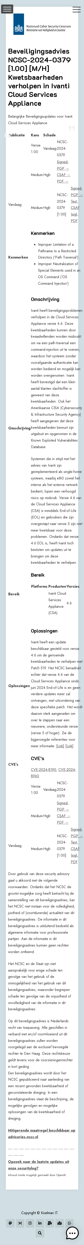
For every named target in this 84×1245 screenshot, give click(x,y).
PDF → (62, 181)
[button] (72, 1233)
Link (60, 746)
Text (74, 201)
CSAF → (63, 174)
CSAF (75, 207)
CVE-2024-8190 (43, 769)
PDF (74, 220)
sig (74, 214)
